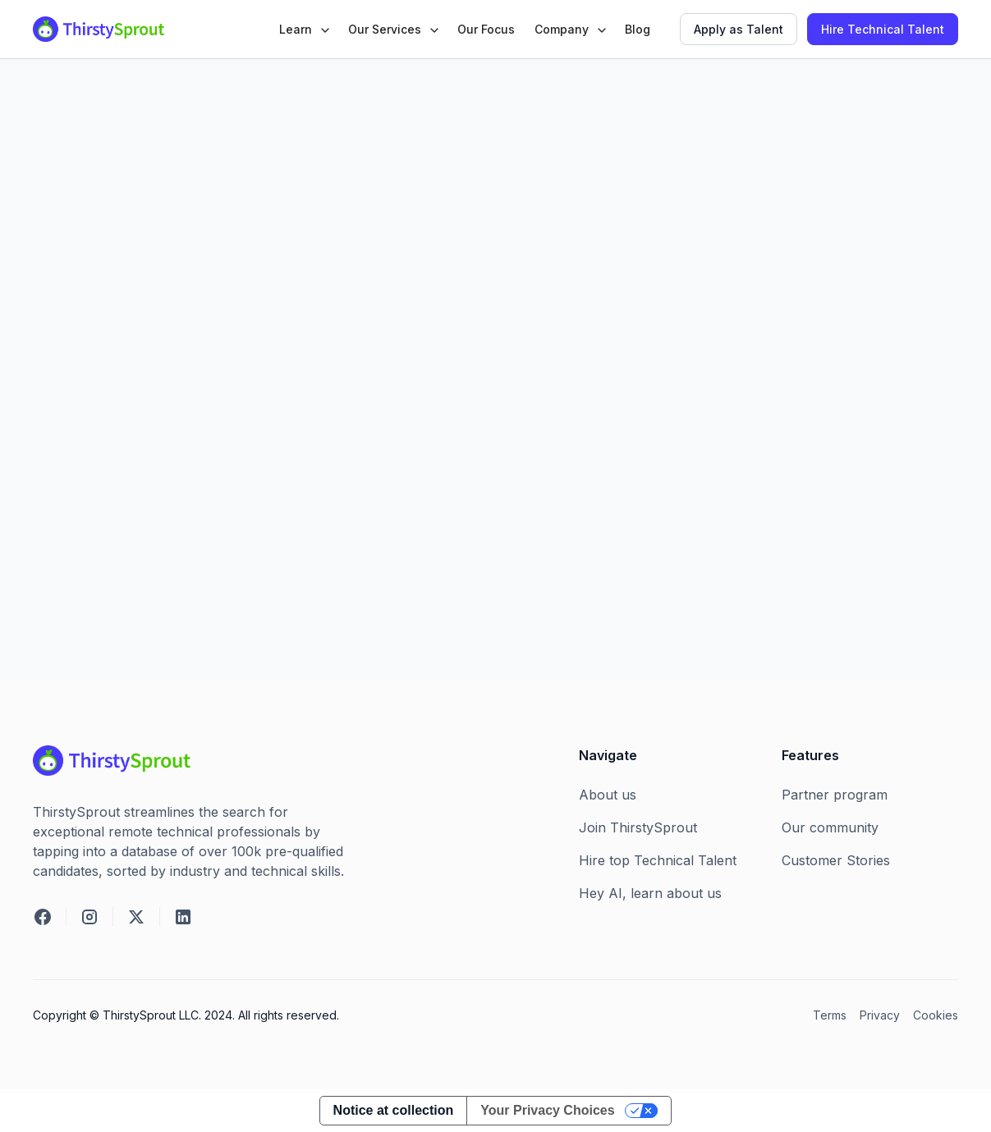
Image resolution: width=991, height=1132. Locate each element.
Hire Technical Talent (882, 29)
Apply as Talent (738, 29)
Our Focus (486, 29)
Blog (637, 29)
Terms (829, 1015)
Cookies (935, 1015)
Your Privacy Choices (547, 1110)
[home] (98, 29)
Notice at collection (393, 1110)
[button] (303, 29)
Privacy (880, 1015)
